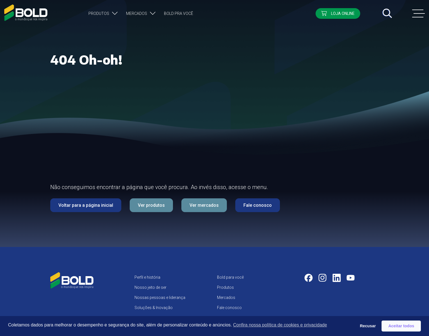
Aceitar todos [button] (401, 326)
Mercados (136, 13)
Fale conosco (257, 205)
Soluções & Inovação (153, 307)
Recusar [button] (368, 326)
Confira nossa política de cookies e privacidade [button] (280, 325)
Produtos (98, 13)
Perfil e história (147, 277)
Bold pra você (178, 13)
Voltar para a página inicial (85, 205)
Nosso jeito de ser (150, 287)
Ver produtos (151, 205)
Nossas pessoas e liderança (159, 297)
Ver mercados (204, 205)
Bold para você (230, 277)
